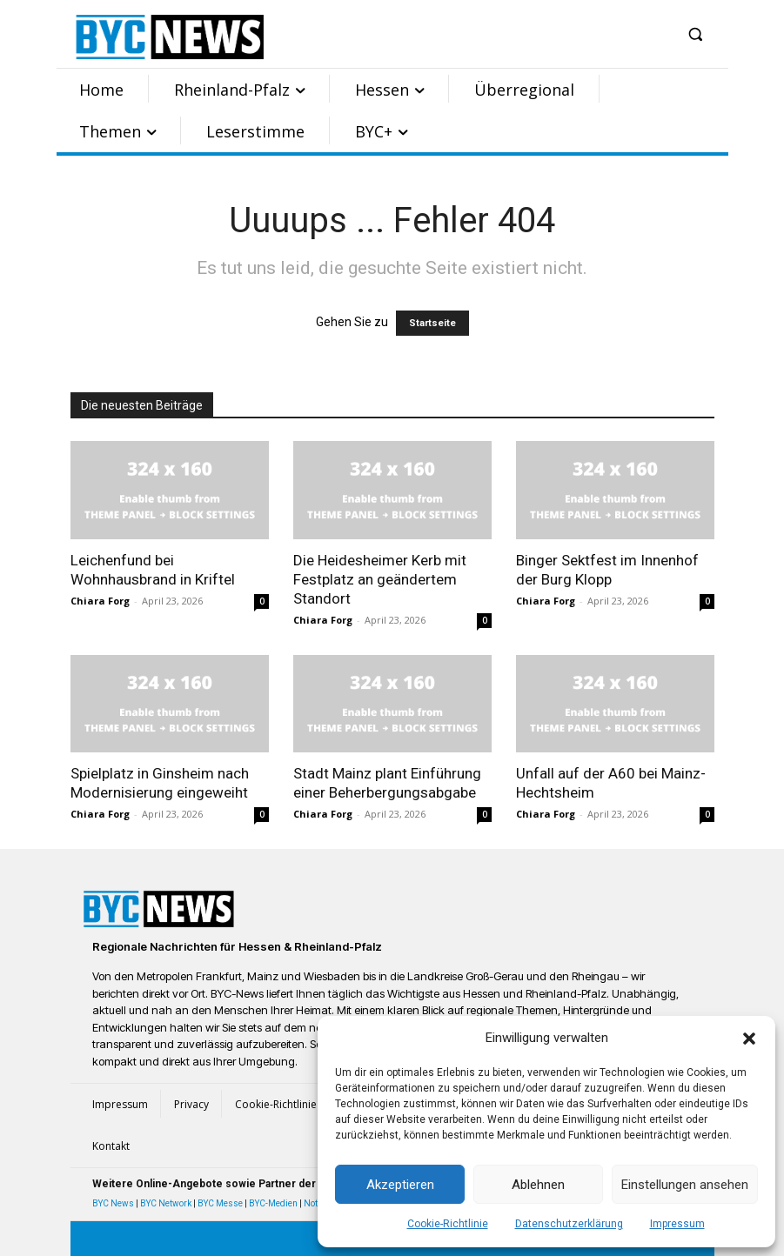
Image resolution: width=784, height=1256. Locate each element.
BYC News (113, 1203)
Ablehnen (538, 1185)
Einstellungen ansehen (684, 1185)
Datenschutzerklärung (569, 1224)
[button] (749, 1038)
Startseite (432, 323)
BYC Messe (220, 1203)
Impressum (677, 1224)
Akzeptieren (400, 1185)
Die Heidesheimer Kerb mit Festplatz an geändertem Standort (379, 579)
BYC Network (165, 1203)
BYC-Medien (273, 1203)
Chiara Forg (100, 600)
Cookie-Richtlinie (447, 1224)
